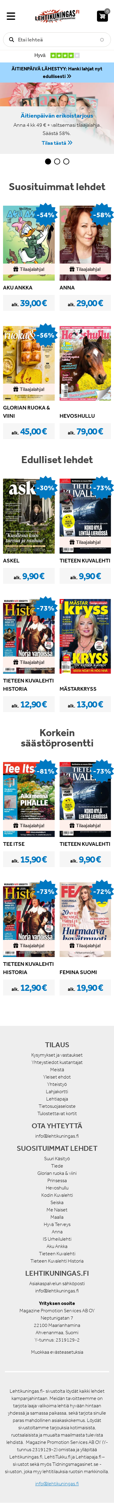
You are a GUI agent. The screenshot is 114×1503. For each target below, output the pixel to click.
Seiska (57, 1202)
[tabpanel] (57, 118)
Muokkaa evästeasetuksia (57, 1352)
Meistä (57, 1069)
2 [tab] (57, 161)
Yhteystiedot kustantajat (57, 1062)
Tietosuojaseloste (57, 1106)
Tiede (57, 1166)
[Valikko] (11, 16)
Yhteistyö (57, 1084)
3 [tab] (66, 161)
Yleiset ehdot (57, 1077)
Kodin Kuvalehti (57, 1195)
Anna (57, 1232)
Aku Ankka (57, 1246)
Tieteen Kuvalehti (57, 1254)
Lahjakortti (57, 1091)
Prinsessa (57, 1180)
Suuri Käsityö (57, 1158)
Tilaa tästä (54, 142)
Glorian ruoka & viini (57, 1173)
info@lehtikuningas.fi (57, 1136)
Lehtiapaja (57, 1099)
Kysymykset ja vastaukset (57, 1055)
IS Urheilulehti (57, 1239)
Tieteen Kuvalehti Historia (57, 1261)
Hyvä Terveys (57, 1224)
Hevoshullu (57, 1188)
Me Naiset (57, 1210)
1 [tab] (48, 161)
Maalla (57, 1217)
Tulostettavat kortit (57, 1113)
